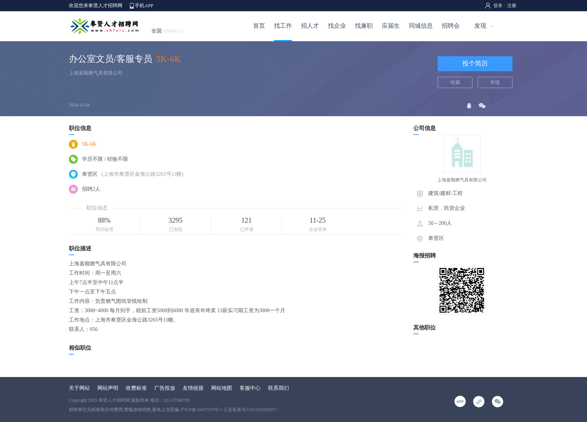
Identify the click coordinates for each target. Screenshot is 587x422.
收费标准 (136, 388)
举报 (495, 82)
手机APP (144, 5)
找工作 (283, 25)
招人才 (310, 25)
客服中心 (250, 388)
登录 (497, 5)
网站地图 (221, 388)
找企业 (337, 25)
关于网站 (79, 388)
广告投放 (164, 388)
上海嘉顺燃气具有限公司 (95, 73)
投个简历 (475, 63)
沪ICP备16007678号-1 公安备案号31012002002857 (228, 409)
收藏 (455, 82)
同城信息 (421, 25)
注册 (511, 5)
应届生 (391, 25)
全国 (167, 31)
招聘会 (451, 25)
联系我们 (278, 388)
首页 (259, 25)
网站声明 (107, 388)
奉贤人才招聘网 (114, 400)
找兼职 (364, 25)
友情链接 (193, 388)
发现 (480, 25)
